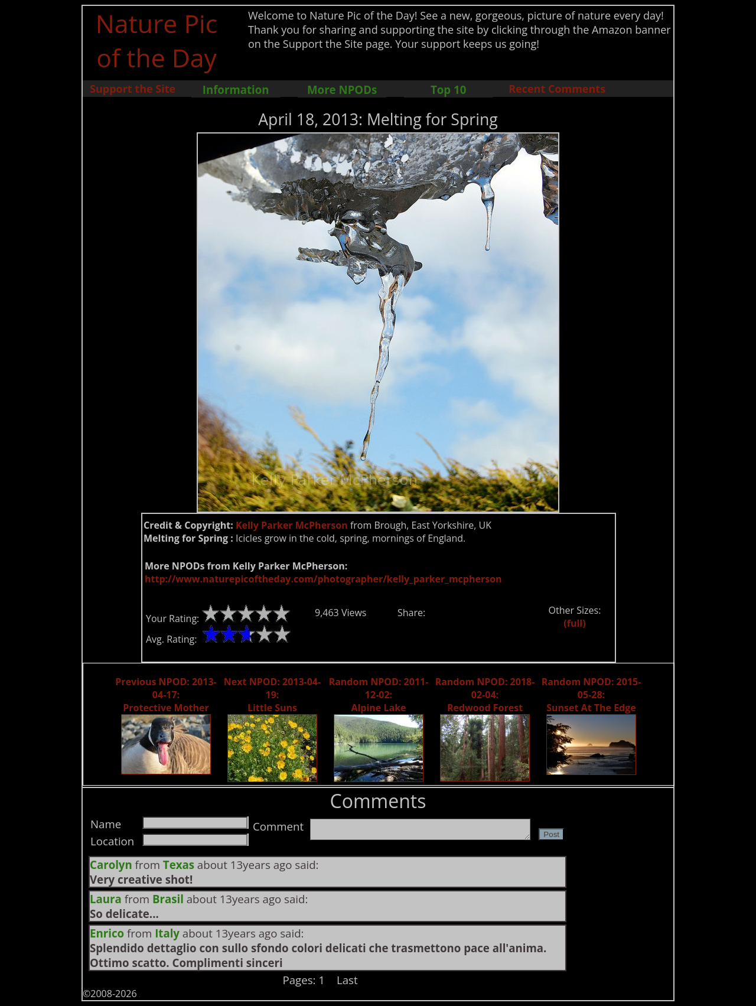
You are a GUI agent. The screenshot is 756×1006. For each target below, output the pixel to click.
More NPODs (342, 89)
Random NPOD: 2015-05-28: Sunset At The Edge (591, 694)
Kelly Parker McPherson (292, 525)
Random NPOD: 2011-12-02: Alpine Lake (379, 694)
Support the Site (132, 89)
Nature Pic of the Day (157, 40)
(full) (574, 623)
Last (347, 979)
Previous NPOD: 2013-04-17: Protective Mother (165, 694)
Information (236, 89)
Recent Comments (557, 89)
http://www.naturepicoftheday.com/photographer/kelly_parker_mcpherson (323, 578)
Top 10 (448, 89)
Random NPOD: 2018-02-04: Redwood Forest (485, 694)
